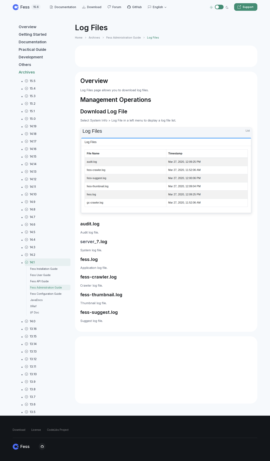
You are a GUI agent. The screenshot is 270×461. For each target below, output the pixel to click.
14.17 (30, 141)
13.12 (31, 359)
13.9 (30, 382)
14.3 (30, 247)
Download (19, 429)
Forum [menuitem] (114, 7)
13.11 (30, 366)
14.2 (30, 255)
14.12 (30, 179)
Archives (27, 72)
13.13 (31, 351)
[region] (41, 238)
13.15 (31, 336)
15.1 (30, 111)
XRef (33, 306)
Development (31, 57)
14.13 (30, 171)
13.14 (31, 344)
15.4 (30, 88)
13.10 (31, 374)
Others (25, 64)
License (36, 429)
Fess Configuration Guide (46, 293)
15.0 (30, 119)
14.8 (30, 209)
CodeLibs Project (58, 429)
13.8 (30, 389)
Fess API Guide (39, 281)
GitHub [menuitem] (134, 7)
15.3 (30, 96)
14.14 (30, 164)
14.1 (30, 262)
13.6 (30, 404)
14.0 (30, 321)
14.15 (30, 156)
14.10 (31, 194)
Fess (27, 7)
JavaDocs (36, 300)
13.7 (30, 397)
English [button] (155, 7)
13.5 (30, 412)
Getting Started (32, 34)
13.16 (31, 329)
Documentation (32, 42)
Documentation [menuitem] (63, 7)
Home (79, 37)
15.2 (30, 103)
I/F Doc (34, 312)
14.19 (30, 126)
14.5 (30, 232)
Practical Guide (32, 49)
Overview (27, 27)
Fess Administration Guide (46, 287)
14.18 (30, 134)
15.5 (30, 81)
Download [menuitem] (91, 7)
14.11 (30, 187)
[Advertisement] (166, 56)
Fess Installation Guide (44, 268)
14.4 (30, 239)
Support (245, 7)
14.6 (30, 224)
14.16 (30, 149)
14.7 (30, 217)
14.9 (30, 202)
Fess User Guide (40, 275)
